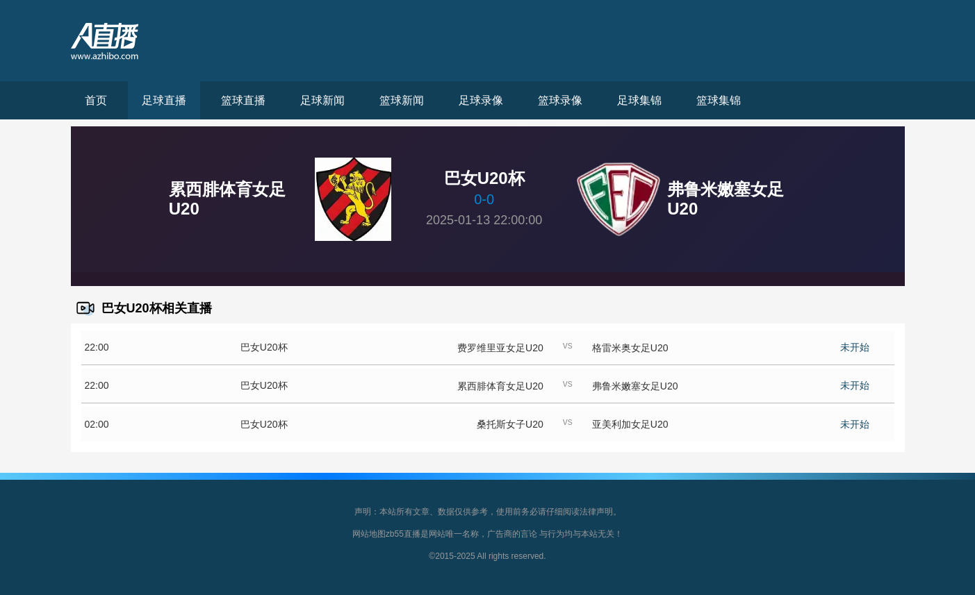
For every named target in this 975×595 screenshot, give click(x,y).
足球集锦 (639, 100)
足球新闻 (322, 100)
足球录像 (481, 100)
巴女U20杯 (264, 347)
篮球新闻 (401, 100)
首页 (96, 100)
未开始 (854, 347)
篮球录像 (560, 100)
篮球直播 (243, 100)
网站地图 (369, 534)
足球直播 (164, 100)
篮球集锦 (718, 100)
